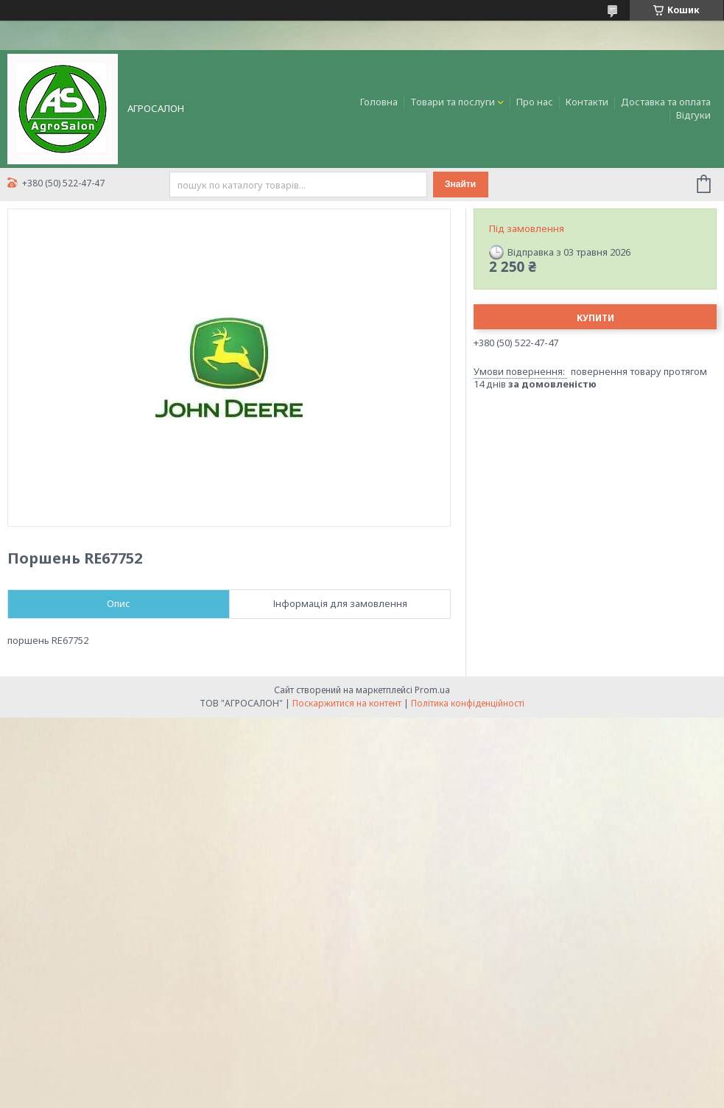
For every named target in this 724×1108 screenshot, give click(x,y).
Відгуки (693, 115)
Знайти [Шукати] (460, 184)
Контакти (587, 101)
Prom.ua (432, 690)
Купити (595, 318)
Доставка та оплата (666, 101)
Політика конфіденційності (467, 703)
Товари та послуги (452, 101)
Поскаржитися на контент (346, 703)
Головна (379, 101)
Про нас (534, 101)
